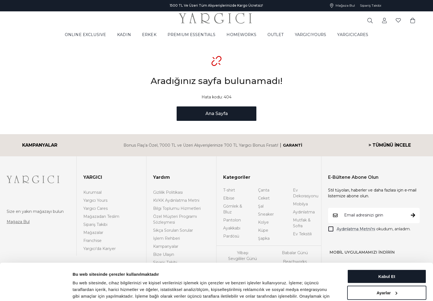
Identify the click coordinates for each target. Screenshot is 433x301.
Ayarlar (387, 258)
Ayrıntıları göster (89, 290)
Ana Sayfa (216, 113)
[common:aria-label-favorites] (384, 20)
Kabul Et (386, 241)
